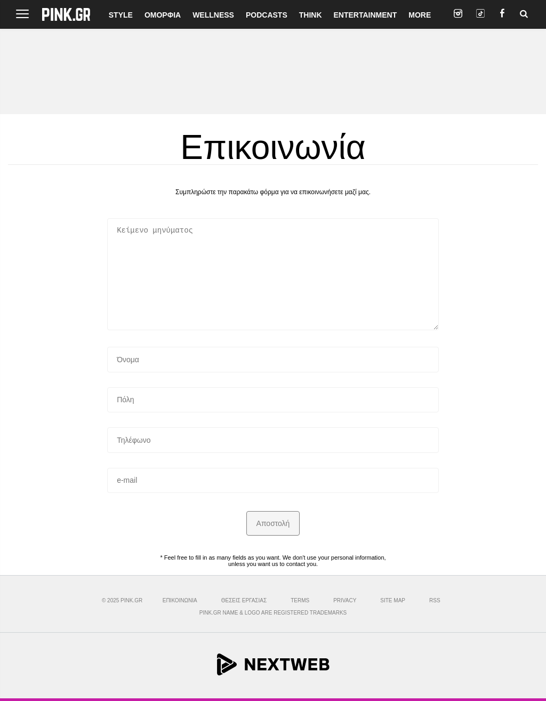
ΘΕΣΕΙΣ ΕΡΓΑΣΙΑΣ (244, 600)
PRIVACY (344, 600)
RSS (434, 600)
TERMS (300, 600)
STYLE (121, 15)
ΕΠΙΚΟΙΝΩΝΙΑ (180, 600)
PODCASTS (266, 15)
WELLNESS (213, 15)
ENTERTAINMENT (365, 15)
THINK (310, 15)
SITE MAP (392, 600)
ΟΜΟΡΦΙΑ (162, 15)
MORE (419, 15)
